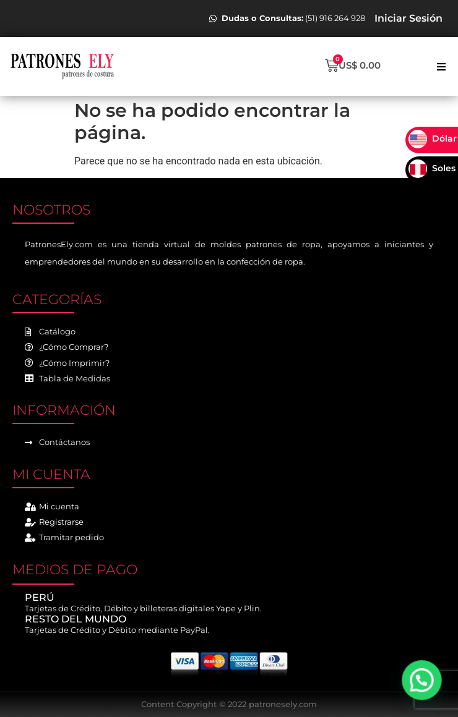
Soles (432, 168)
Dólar (432, 138)
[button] (441, 66)
